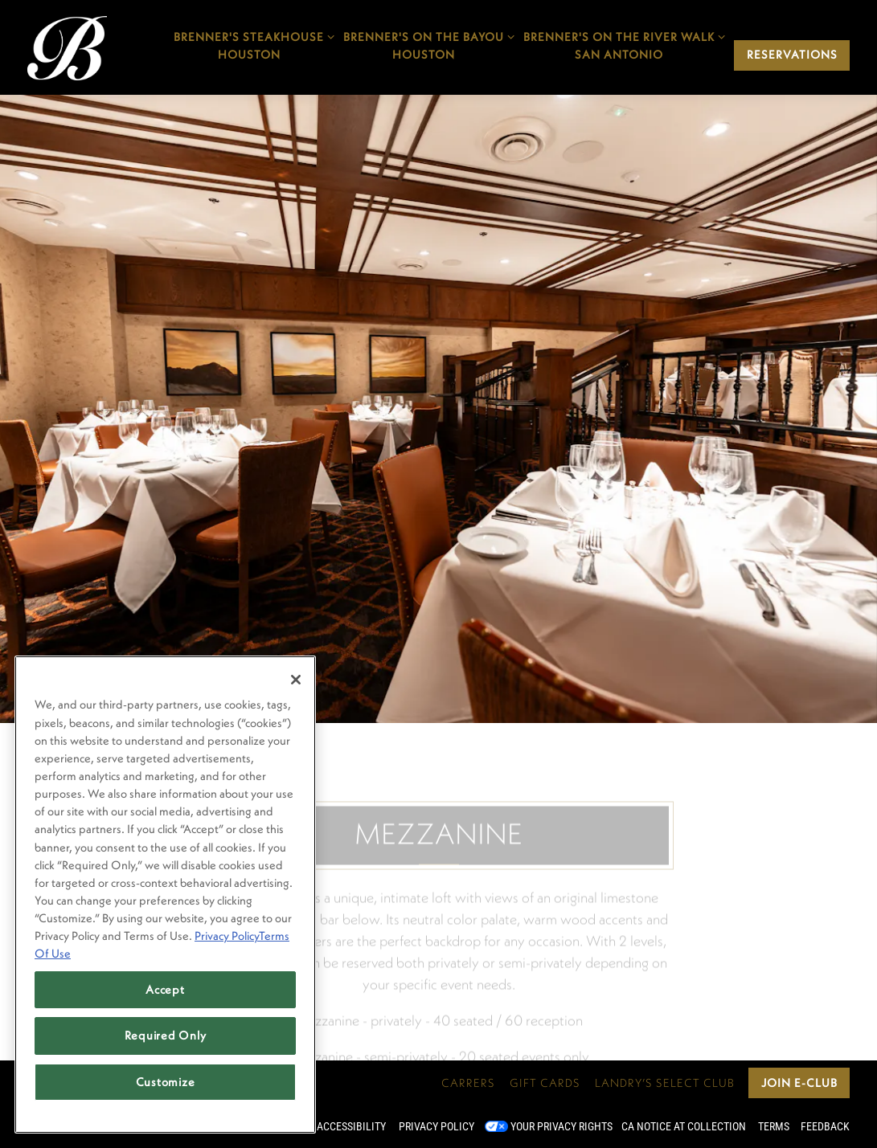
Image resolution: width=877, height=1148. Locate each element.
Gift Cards (545, 1083)
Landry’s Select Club (665, 1083)
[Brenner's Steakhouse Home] (67, 46)
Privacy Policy (436, 1126)
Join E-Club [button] (799, 1083)
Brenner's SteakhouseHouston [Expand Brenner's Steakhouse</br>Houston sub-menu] (248, 45)
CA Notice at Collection (683, 1126)
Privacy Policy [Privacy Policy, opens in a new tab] (227, 935)
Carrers (468, 1083)
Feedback (825, 1126)
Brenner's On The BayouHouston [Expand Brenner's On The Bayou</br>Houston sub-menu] (423, 45)
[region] (165, 895)
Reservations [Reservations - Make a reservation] (792, 54)
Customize (165, 1081)
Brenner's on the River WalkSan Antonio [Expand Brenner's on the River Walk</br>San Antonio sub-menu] (619, 45)
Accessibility (351, 1126)
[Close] (296, 679)
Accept (164, 989)
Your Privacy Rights (561, 1126)
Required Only (166, 1035)
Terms (773, 1126)
